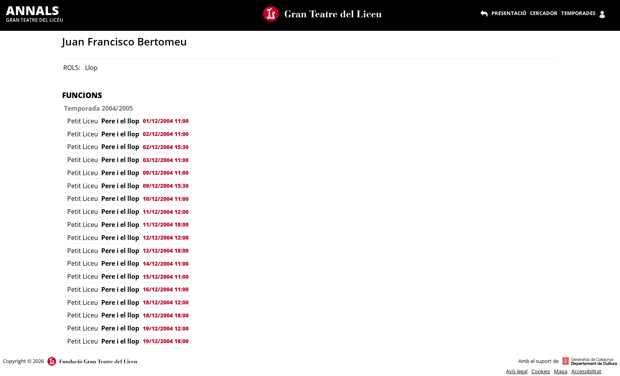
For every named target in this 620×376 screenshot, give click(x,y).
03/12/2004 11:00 (166, 160)
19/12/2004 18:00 (166, 341)
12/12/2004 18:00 (166, 250)
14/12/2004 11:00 (166, 263)
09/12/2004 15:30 (166, 185)
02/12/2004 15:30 (166, 147)
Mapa (560, 371)
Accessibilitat (586, 371)
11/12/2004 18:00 (166, 224)
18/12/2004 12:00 (166, 302)
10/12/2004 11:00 (166, 198)
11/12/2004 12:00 (166, 211)
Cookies (540, 371)
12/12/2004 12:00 (166, 237)
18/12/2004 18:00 (166, 315)
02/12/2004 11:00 (166, 134)
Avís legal (516, 371)
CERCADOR (544, 13)
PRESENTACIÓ (508, 13)
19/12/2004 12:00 (166, 328)
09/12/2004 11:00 (166, 172)
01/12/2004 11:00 (166, 121)
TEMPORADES (578, 13)
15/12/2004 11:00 (166, 276)
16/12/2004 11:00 (166, 289)
